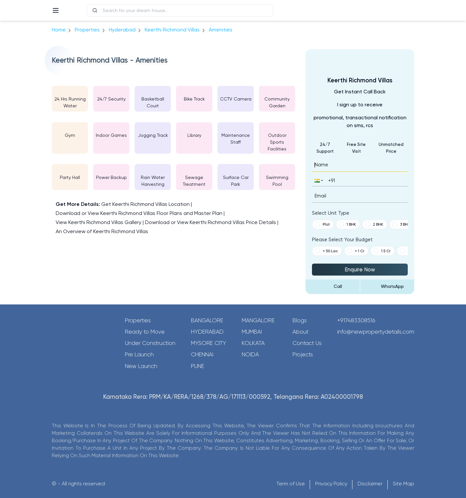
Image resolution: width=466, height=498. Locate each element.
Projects (303, 354)
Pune (197, 366)
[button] (318, 180)
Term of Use (290, 483)
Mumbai (252, 331)
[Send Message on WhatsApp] (387, 286)
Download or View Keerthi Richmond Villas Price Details (210, 222)
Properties (87, 30)
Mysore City (208, 343)
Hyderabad (207, 331)
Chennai (202, 354)
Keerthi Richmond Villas (172, 30)
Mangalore (258, 320)
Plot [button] (322, 224)
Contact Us (307, 343)
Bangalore (207, 320)
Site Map (403, 483)
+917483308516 (356, 320)
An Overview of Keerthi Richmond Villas (102, 231)
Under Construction (150, 343)
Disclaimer (370, 483)
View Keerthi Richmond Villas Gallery (98, 222)
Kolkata (253, 343)
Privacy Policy (331, 483)
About (300, 331)
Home (59, 30)
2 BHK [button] (374, 224)
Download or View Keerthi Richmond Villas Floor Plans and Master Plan (139, 213)
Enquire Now (360, 269)
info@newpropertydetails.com (375, 331)
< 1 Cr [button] (355, 251)
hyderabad (122, 30)
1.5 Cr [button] (382, 251)
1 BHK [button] (347, 224)
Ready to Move (145, 331)
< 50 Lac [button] (326, 251)
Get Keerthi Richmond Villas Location (145, 204)
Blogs (300, 320)
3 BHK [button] (401, 224)
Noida (250, 354)
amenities (220, 30)
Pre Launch (139, 354)
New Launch (141, 366)
